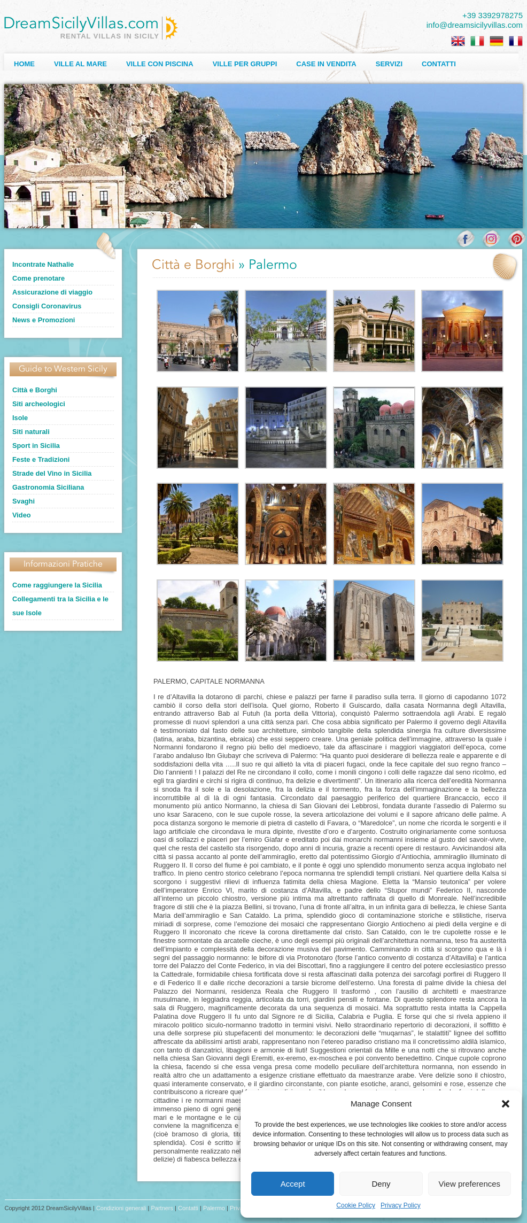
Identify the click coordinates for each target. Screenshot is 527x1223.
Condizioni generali (121, 1208)
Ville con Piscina (159, 64)
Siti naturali (31, 432)
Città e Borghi (34, 390)
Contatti (439, 64)
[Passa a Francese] (516, 41)
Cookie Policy (355, 1205)
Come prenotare (38, 278)
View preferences (470, 1183)
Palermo (214, 1208)
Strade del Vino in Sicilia (51, 473)
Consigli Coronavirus (46, 306)
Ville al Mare (80, 64)
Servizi (389, 64)
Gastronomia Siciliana (48, 487)
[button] (505, 1103)
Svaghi (23, 501)
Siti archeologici (38, 404)
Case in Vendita (326, 64)
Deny (380, 1183)
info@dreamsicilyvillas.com (475, 24)
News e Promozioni (43, 320)
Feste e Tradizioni (40, 459)
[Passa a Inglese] (458, 41)
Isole (20, 418)
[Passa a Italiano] (477, 41)
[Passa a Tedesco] (496, 41)
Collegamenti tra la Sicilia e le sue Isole (60, 606)
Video (21, 515)
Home (24, 64)
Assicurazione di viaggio (52, 292)
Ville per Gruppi (245, 64)
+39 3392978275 (492, 15)
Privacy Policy (401, 1205)
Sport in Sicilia (36, 446)
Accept (293, 1183)
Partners (162, 1208)
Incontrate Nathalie (43, 264)
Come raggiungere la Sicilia (57, 585)
